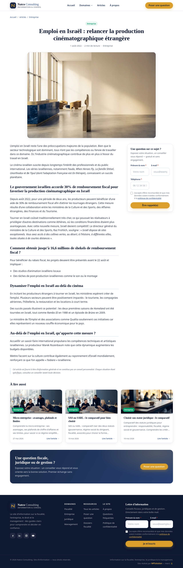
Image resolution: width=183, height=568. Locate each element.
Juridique (68, 519)
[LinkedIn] (19, 535)
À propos (114, 5)
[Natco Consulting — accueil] (25, 5)
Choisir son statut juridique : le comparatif (146, 417)
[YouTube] (33, 535)
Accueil (71, 5)
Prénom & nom (138, 165)
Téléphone (136, 179)
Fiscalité (68, 509)
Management (71, 524)
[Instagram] (26, 535)
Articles (101, 5)
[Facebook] (12, 535)
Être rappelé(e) (150, 205)
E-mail (155, 165)
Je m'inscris (149, 543)
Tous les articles (91, 509)
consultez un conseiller (32, 372)
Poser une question (159, 5)
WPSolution (156, 563)
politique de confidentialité (149, 198)
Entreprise (34, 17)
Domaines (86, 5)
